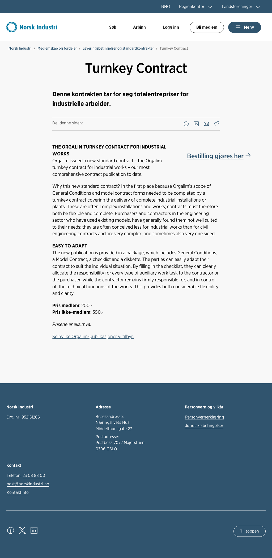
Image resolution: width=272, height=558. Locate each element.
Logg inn (171, 27)
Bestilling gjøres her (215, 156)
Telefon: (26, 475)
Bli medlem (206, 27)
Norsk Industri (20, 48)
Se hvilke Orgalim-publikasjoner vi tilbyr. (93, 336)
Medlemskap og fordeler (57, 48)
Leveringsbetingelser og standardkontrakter (118, 48)
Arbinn (139, 27)
